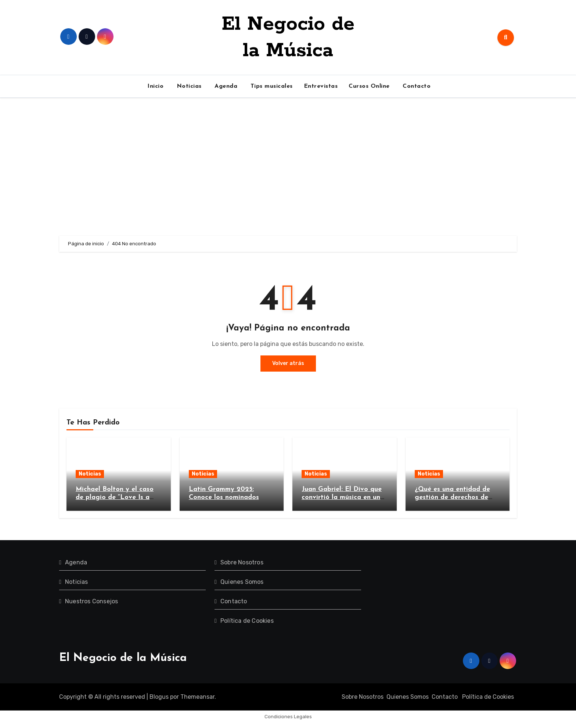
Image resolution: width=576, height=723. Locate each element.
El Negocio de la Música (123, 658)
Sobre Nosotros (241, 562)
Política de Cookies (247, 620)
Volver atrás (288, 363)
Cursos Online (369, 86)
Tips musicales (270, 86)
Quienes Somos (242, 581)
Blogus (159, 696)
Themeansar (197, 696)
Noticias (188, 86)
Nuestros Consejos (91, 601)
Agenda (225, 86)
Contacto (416, 86)
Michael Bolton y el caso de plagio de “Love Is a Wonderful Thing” (115, 497)
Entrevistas (321, 86)
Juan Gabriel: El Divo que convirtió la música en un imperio (342, 497)
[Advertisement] (288, 166)
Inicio (154, 86)
